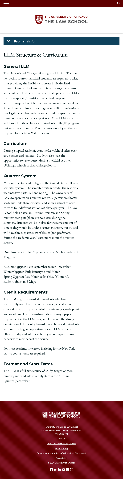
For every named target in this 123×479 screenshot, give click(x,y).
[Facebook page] (51, 470)
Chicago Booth (45, 165)
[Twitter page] (55, 470)
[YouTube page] (64, 470)
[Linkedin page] (60, 470)
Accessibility (61, 458)
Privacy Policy (61, 448)
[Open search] (118, 3)
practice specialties (67, 93)
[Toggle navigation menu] (6, 3)
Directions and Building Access (61, 443)
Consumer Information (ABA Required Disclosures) (61, 453)
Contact (62, 439)
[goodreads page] (68, 470)
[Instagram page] (71, 470)
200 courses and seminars (20, 156)
